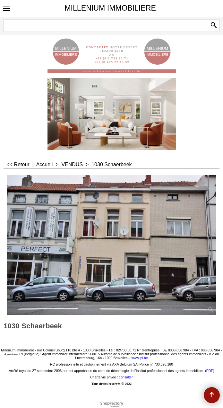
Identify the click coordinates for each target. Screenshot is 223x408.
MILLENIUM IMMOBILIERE (110, 8)
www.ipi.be (140, 358)
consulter (126, 377)
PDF (209, 371)
